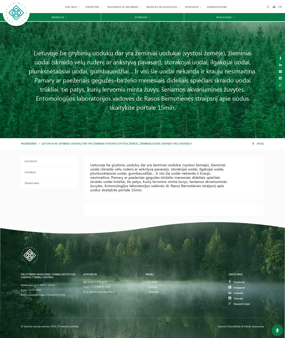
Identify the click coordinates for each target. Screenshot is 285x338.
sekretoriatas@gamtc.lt (102, 291)
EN (280, 6)
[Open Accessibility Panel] (277, 330)
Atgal (258, 143)
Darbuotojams (217, 6)
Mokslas (152, 282)
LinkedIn (235, 293)
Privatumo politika (68, 326)
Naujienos (31, 161)
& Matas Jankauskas (252, 326)
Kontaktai (192, 6)
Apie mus (71, 6)
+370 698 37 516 (100, 286)
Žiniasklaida (32, 183)
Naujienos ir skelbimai (122, 6)
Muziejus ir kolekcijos (161, 6)
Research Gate (239, 304)
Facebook (236, 282)
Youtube (235, 298)
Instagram (236, 287)
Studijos (152, 286)
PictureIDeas (234, 326)
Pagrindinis (29, 143)
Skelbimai (30, 172)
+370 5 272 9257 (97, 282)
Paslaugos (153, 291)
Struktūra (92, 6)
